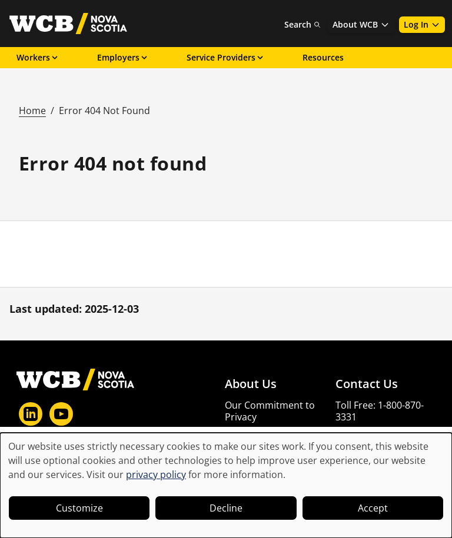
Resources (323, 57)
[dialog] (226, 485)
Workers (37, 57)
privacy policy (156, 474)
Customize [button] (79, 508)
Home (32, 110)
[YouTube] (61, 414)
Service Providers (226, 57)
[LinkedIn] (30, 414)
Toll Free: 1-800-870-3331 (379, 411)
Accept (373, 508)
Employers (123, 57)
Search (302, 24)
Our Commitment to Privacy (270, 411)
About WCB (361, 24)
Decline (226, 508)
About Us (251, 384)
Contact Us (366, 384)
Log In (422, 24)
